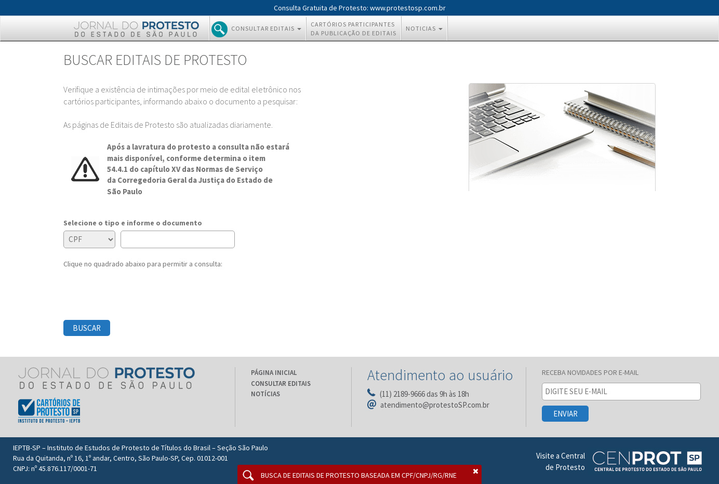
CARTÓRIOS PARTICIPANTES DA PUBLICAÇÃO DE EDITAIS (353, 28)
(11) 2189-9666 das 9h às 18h (424, 394)
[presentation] (142, 289)
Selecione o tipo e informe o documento (132, 222)
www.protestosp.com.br (408, 7)
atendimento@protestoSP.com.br (434, 405)
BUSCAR (87, 328)
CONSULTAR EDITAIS (258, 29)
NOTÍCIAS (265, 393)
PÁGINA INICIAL (274, 372)
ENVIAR (565, 414)
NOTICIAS (426, 27)
